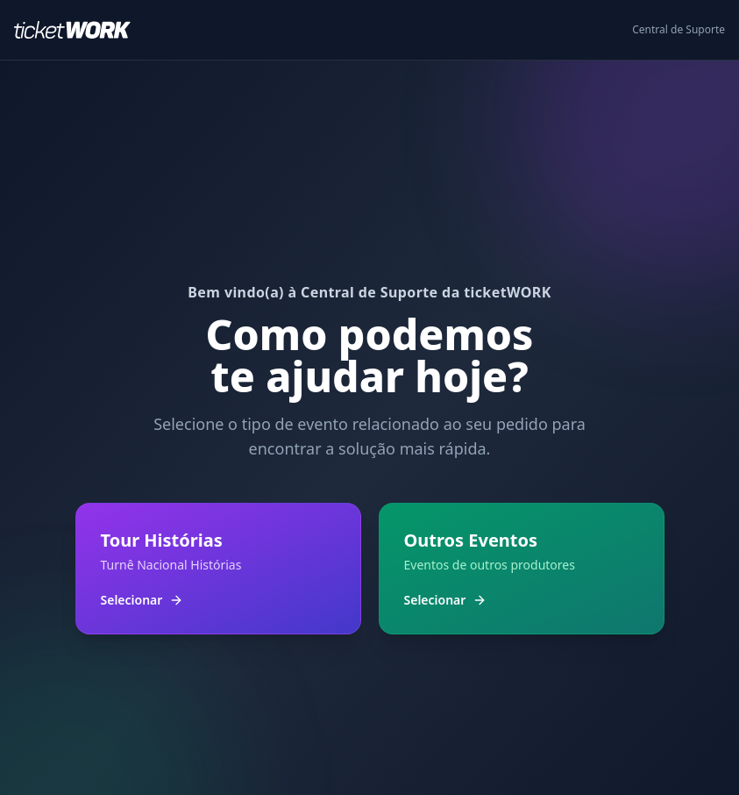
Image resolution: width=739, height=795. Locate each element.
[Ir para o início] (79, 30)
